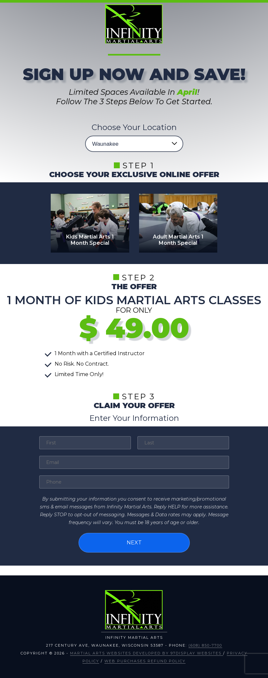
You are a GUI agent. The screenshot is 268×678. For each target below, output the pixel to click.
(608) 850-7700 (205, 645)
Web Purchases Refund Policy (145, 661)
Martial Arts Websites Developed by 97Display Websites (146, 653)
